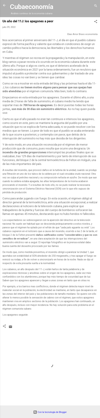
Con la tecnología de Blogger (50, 412)
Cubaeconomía (31, 7)
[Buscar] (96, 6)
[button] (96, 22)
